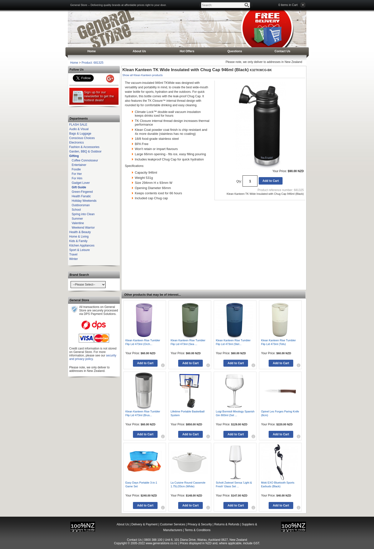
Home (91, 51)
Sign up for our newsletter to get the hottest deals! (93, 96)
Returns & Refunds (226, 524)
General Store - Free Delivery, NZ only (105, 28)
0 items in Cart (287, 5)
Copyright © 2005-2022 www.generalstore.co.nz (145, 543)
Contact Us (282, 51)
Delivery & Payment (144, 524)
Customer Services (172, 524)
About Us (139, 51)
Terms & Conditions (197, 530)
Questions (234, 51)
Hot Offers (187, 51)
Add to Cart (270, 181)
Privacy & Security (200, 524)
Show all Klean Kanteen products (143, 75)
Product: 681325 (92, 62)
